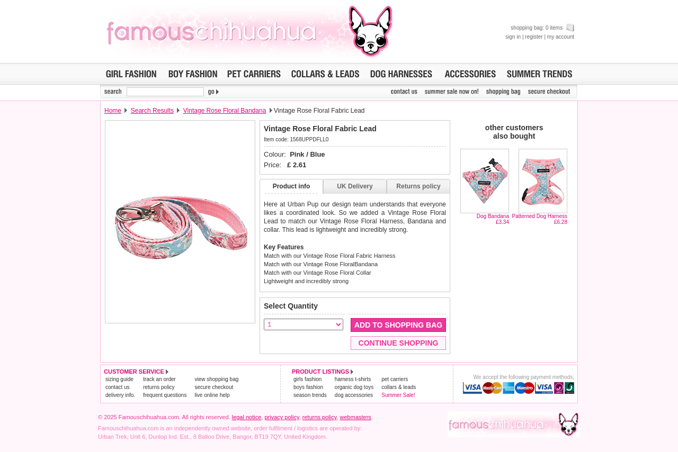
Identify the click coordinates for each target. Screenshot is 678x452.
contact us (117, 387)
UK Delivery (354, 186)
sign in (513, 37)
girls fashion (307, 379)
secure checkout (213, 387)
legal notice (247, 417)
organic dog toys (354, 387)
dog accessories (354, 395)
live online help (211, 395)
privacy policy (281, 417)
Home (112, 110)
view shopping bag (216, 379)
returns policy (158, 387)
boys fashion (308, 387)
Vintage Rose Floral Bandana (224, 110)
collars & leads (398, 387)
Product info (291, 186)
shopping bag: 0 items (542, 28)
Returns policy (418, 186)
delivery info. (120, 395)
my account (560, 37)
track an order (159, 379)
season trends (310, 395)
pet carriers (394, 379)
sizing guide (119, 379)
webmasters (355, 417)
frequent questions (164, 395)
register (533, 37)
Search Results (152, 110)
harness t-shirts (353, 379)
